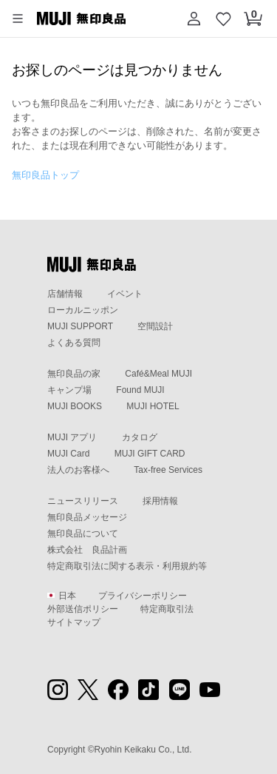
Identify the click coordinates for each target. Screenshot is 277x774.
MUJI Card (68, 453)
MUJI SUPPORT (80, 326)
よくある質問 (73, 342)
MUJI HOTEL (152, 406)
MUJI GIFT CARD (149, 453)
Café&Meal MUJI (158, 374)
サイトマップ (73, 622)
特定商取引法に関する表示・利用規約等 (127, 566)
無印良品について (82, 533)
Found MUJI (140, 390)
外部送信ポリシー (82, 609)
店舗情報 (65, 294)
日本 (61, 595)
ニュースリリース (82, 501)
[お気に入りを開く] (224, 18)
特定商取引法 (167, 609)
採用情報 (160, 501)
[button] (17, 18)
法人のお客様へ (78, 470)
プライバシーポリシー (142, 595)
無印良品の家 (73, 374)
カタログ (139, 437)
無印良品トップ (45, 175)
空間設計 (155, 326)
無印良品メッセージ (87, 517)
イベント (125, 294)
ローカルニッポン (82, 310)
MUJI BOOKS (74, 406)
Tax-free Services (168, 470)
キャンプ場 (69, 390)
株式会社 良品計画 (87, 550)
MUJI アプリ (72, 437)
